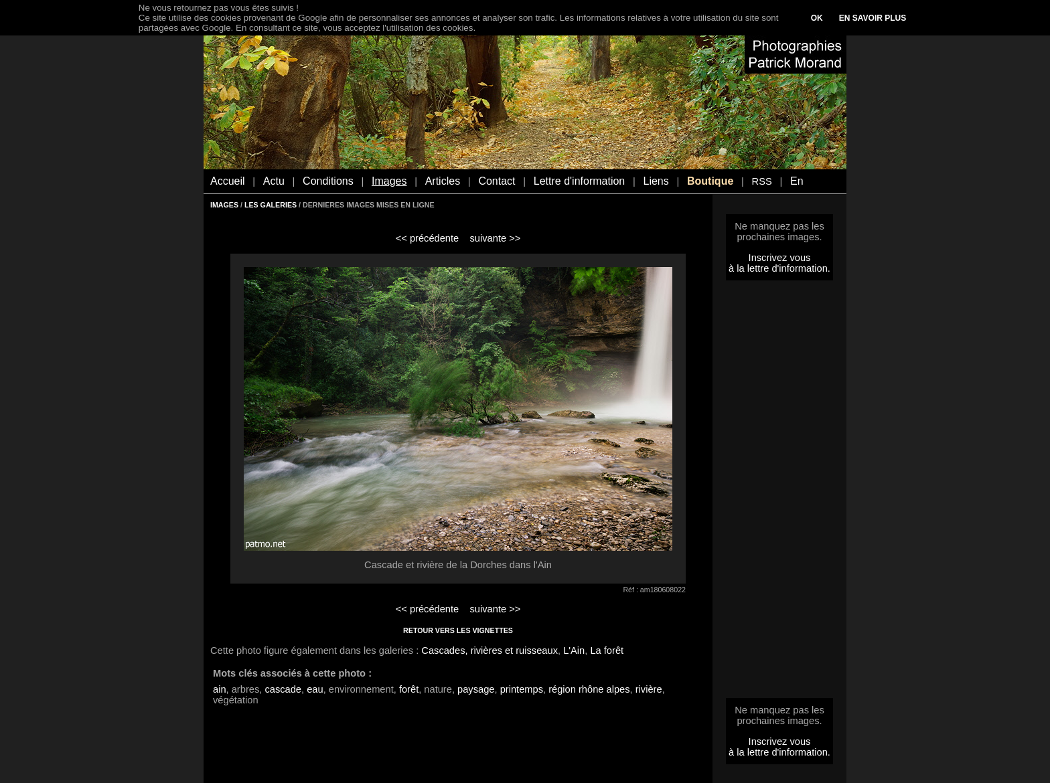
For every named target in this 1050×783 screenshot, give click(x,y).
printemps (521, 689)
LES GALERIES (270, 205)
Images (389, 181)
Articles (442, 181)
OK (817, 18)
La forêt (606, 650)
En (797, 181)
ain (219, 689)
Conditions (328, 181)
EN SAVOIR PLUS (872, 18)
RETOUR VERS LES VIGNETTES (458, 630)
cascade (283, 689)
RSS (762, 181)
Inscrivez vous (780, 257)
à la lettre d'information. (779, 268)
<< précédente (427, 238)
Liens (655, 181)
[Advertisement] (779, 493)
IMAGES (224, 205)
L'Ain (574, 650)
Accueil (227, 181)
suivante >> (495, 238)
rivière (648, 689)
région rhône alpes (588, 689)
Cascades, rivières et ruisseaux (489, 650)
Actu (274, 181)
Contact (496, 181)
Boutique (710, 181)
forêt (409, 689)
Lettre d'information (579, 181)
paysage (475, 689)
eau (315, 689)
